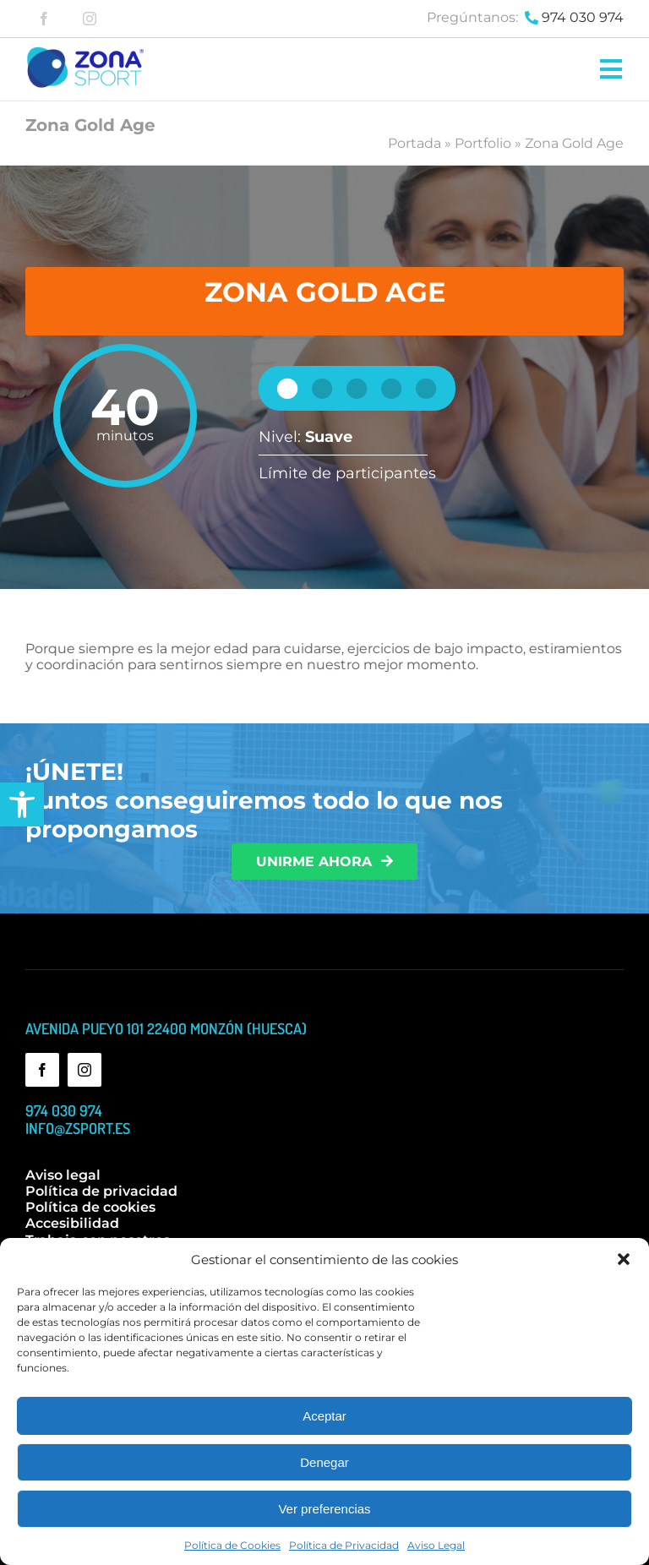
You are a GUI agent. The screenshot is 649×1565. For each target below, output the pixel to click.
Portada (414, 143)
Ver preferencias (324, 1509)
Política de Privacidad (344, 1545)
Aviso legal (63, 1175)
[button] (22, 804)
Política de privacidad (101, 1191)
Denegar (324, 1462)
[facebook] (44, 18)
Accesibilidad (72, 1223)
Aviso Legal (436, 1545)
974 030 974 (583, 17)
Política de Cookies (232, 1545)
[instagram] (89, 18)
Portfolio (483, 143)
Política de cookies (90, 1207)
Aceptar (324, 1416)
